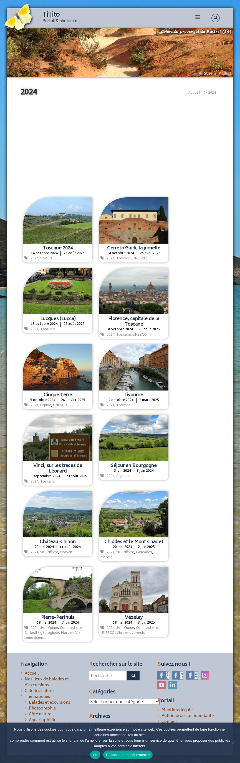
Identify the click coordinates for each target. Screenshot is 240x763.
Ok (95, 755)
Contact (169, 721)
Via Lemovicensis (131, 633)
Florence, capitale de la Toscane (133, 321)
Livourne (133, 395)
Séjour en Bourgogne (134, 466)
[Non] (233, 743)
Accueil (32, 673)
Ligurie (45, 406)
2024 (34, 259)
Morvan (66, 552)
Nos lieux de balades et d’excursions (47, 682)
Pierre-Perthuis (57, 618)
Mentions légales (177, 710)
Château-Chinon (58, 542)
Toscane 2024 (58, 248)
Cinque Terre (58, 395)
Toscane (123, 259)
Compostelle (71, 628)
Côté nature (40, 714)
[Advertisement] (120, 147)
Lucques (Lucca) (57, 319)
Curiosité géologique (41, 633)
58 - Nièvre (49, 552)
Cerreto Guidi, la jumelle (133, 248)
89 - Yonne (49, 628)
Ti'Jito (51, 15)
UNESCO (140, 259)
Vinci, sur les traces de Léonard (57, 468)
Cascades (144, 552)
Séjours (46, 259)
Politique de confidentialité (187, 716)
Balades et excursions (49, 702)
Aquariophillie (42, 720)
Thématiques (37, 696)
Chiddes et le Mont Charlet (133, 542)
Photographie (42, 708)
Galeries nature (39, 691)
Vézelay (134, 618)
